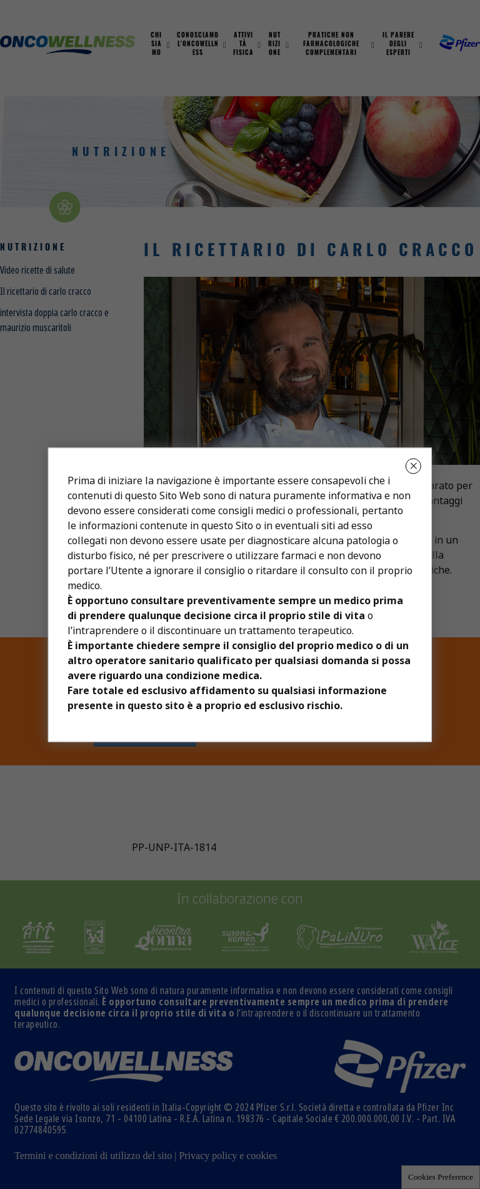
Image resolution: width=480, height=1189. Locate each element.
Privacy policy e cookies (228, 1155)
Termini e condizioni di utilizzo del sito (93, 1155)
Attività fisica (243, 44)
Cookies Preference (440, 1177)
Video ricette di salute (37, 270)
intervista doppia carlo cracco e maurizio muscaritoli (54, 320)
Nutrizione (274, 44)
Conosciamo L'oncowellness (198, 44)
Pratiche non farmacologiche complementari (331, 44)
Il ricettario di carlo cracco (45, 291)
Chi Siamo (156, 44)
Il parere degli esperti (398, 44)
